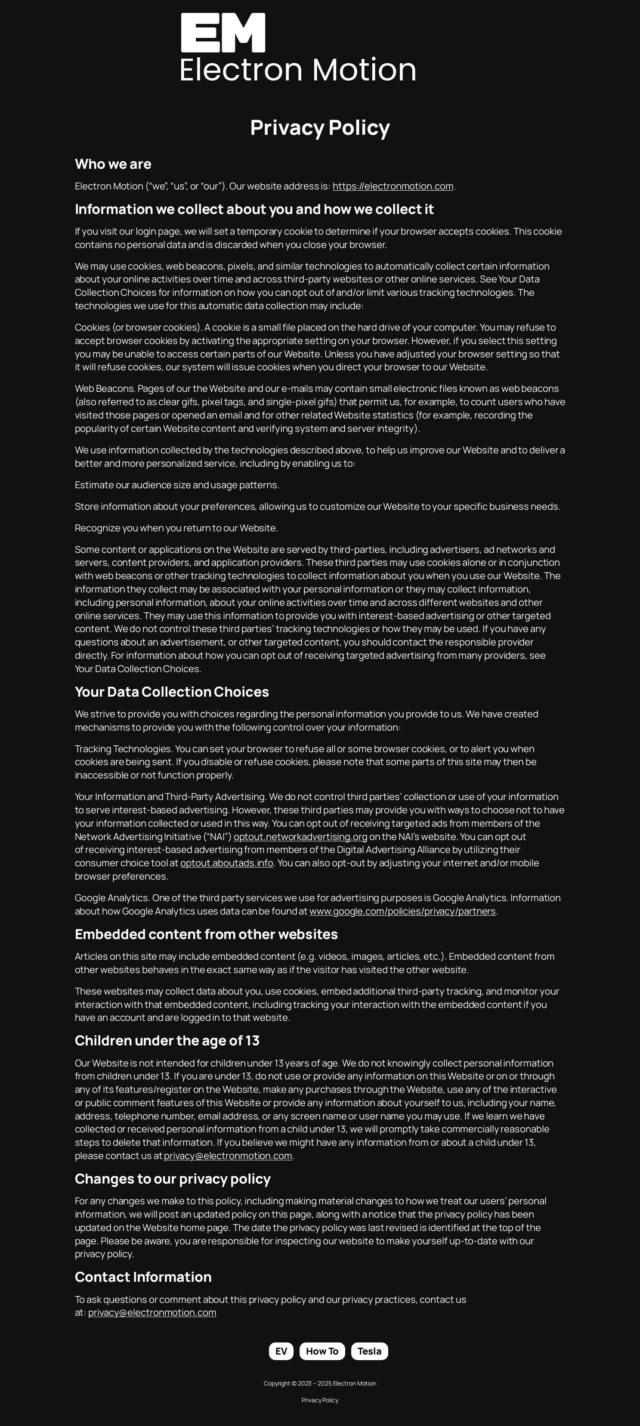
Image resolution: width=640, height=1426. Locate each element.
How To (322, 1351)
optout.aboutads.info (226, 862)
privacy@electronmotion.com (228, 1155)
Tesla (370, 1351)
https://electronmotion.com (393, 186)
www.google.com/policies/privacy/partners (402, 911)
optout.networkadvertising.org (301, 836)
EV (281, 1351)
